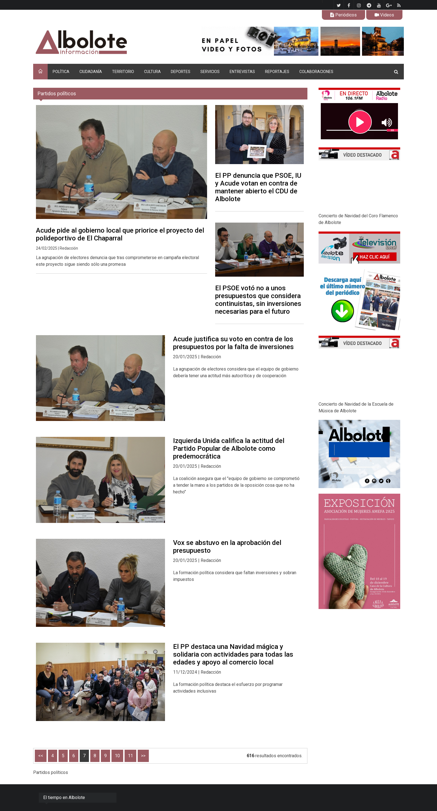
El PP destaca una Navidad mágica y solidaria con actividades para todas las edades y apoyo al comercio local (233, 654)
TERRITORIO (123, 71)
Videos (384, 15)
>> (143, 755)
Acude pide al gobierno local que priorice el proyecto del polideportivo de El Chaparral (120, 234)
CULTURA (152, 71)
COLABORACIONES (316, 71)
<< (40, 755)
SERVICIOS (210, 71)
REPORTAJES (277, 71)
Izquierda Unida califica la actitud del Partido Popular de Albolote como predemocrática (228, 448)
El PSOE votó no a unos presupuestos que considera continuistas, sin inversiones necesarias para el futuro (258, 299)
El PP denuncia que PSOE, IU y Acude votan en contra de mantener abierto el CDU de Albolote (258, 187)
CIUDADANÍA (90, 71)
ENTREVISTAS (242, 71)
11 (130, 755)
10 (117, 755)
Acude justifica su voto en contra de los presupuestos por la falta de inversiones (233, 343)
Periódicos (343, 15)
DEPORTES (180, 71)
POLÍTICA (61, 71)
